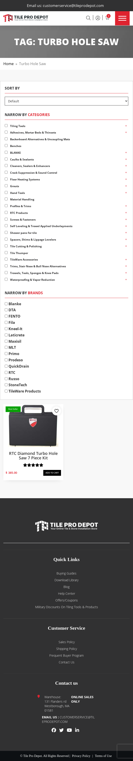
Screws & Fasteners (20, 220)
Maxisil (13, 341)
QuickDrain (17, 366)
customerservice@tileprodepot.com (73, 5)
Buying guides (66, 573)
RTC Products (16, 213)
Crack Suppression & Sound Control (31, 173)
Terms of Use (103, 756)
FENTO (12, 316)
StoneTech (16, 384)
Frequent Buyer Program (66, 655)
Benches (13, 146)
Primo (12, 353)
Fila (10, 322)
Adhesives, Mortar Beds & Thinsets (30, 132)
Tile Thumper (16, 253)
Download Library (66, 580)
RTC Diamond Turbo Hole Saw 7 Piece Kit (33, 456)
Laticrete (14, 335)
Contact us (66, 662)
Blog (66, 587)
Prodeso (14, 359)
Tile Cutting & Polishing (23, 246)
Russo (12, 378)
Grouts (12, 186)
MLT (10, 347)
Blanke (13, 303)
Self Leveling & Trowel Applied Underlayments (38, 226)
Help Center (66, 593)
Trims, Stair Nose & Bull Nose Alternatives (35, 266)
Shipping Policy (66, 649)
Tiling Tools (15, 126)
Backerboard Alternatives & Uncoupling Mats (37, 139)
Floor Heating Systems (22, 179)
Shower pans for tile (21, 233)
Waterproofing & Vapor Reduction (30, 280)
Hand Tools (15, 193)
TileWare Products (23, 391)
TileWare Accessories (21, 259)
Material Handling (19, 199)
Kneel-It (13, 328)
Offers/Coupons (66, 600)
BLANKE (13, 153)
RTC (10, 372)
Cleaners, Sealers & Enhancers (27, 166)
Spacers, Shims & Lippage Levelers (30, 239)
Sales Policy (67, 642)
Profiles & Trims (18, 206)
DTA (10, 309)
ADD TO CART (52, 472)
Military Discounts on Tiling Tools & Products (66, 607)
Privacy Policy (81, 756)
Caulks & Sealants (19, 159)
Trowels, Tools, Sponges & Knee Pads (32, 273)
